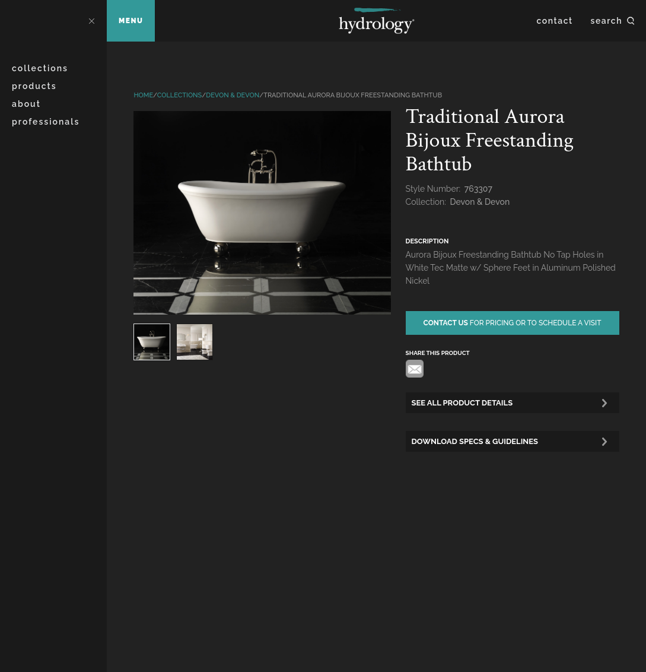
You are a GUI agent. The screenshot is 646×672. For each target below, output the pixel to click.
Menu (131, 21)
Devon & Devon (232, 95)
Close (91, 20)
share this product (438, 353)
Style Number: (434, 189)
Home (143, 95)
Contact (555, 21)
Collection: (427, 202)
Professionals (45, 121)
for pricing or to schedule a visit (513, 323)
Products (34, 86)
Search (606, 21)
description (427, 241)
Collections (40, 68)
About (26, 104)
